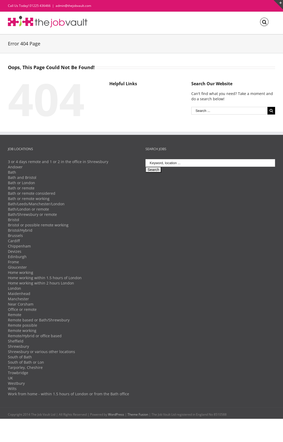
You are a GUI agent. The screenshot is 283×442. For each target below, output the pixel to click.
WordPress (116, 414)
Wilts (12, 388)
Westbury (16, 383)
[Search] (264, 21)
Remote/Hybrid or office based (35, 335)
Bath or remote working (29, 198)
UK (10, 378)
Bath (12, 172)
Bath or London (21, 182)
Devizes (14, 251)
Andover (15, 166)
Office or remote (22, 309)
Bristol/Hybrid (20, 230)
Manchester (18, 298)
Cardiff (14, 240)
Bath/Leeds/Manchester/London (36, 203)
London (14, 288)
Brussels (15, 235)
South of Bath (20, 356)
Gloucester (17, 267)
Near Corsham (20, 304)
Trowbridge (18, 372)
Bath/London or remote (28, 209)
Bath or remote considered (31, 193)
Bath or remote (21, 188)
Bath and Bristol (22, 177)
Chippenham (19, 246)
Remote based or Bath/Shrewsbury (39, 319)
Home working (20, 272)
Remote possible (22, 325)
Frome (13, 261)
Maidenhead (19, 293)
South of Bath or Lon (26, 362)
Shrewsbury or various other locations (41, 351)
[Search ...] (229, 111)
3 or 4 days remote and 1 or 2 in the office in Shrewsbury (58, 161)
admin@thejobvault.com (73, 5)
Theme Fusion (138, 414)
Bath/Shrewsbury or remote (32, 214)
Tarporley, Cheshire (25, 367)
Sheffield (15, 341)
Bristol (13, 219)
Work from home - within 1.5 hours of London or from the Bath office (68, 393)
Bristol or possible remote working (38, 224)
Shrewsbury (18, 346)
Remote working (22, 330)
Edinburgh (17, 256)
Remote (14, 314)
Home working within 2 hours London (41, 283)
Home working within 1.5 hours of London (45, 277)
